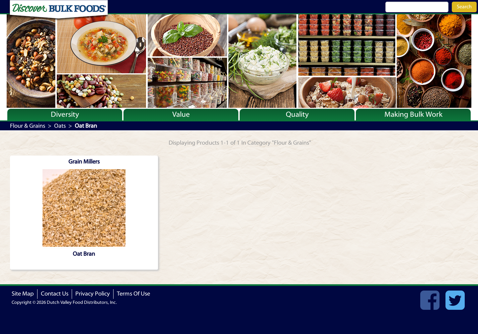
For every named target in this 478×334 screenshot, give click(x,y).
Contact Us (54, 293)
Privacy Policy (92, 293)
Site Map (23, 293)
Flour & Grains (27, 125)
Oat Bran (84, 253)
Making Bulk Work (413, 114)
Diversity (65, 114)
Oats (60, 125)
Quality (297, 114)
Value (181, 114)
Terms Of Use (133, 293)
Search (464, 7)
